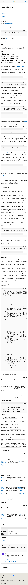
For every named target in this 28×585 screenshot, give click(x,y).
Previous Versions (10, 580)
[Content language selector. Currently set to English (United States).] (6, 575)
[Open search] (23, 1)
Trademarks (19, 581)
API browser (10, 3)
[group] (14, 34)
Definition (3, 12)
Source (2, 498)
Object (7, 38)
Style (12, 50)
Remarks (3, 13)
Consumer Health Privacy (5, 581)
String (2, 213)
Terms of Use (14, 581)
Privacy (23, 580)
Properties (3, 16)
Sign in (26, 1)
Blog (14, 580)
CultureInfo (19, 487)
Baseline (2, 477)
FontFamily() (3, 458)
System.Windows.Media (9, 23)
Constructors (4, 14)
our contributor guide (15, 549)
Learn (2, 3)
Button (18, 66)
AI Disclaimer (3, 580)
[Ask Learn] (21, 4)
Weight (21, 50)
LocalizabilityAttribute (18, 41)
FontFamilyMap (16, 484)
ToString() (3, 521)
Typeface (8, 269)
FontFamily (7, 67)
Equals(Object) (3, 509)
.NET (5, 3)
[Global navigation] (1, 1)
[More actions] (26, 4)
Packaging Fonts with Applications (7, 175)
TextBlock (23, 66)
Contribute (19, 580)
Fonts (4, 540)
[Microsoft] (14, 1)
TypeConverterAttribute (9, 41)
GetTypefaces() (3, 518)
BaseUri (25, 121)
